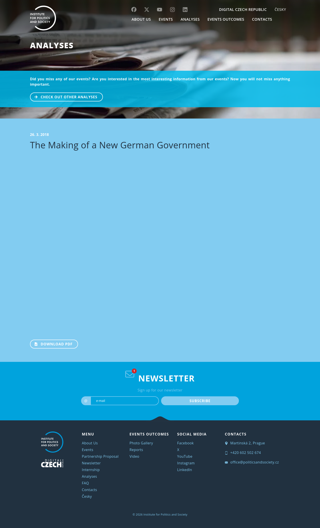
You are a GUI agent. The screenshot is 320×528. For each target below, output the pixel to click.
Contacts (89, 489)
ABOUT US (141, 19)
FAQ (85, 483)
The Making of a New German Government (120, 145)
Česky (280, 9)
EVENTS (166, 19)
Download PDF (51, 344)
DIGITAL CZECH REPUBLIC (243, 9)
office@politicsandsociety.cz (252, 462)
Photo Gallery (141, 443)
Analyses (190, 19)
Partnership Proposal (100, 456)
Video (134, 456)
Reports (136, 449)
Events (87, 449)
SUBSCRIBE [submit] (200, 400)
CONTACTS (262, 19)
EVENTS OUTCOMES (226, 19)
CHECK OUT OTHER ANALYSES (63, 97)
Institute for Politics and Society (166, 514)
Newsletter (91, 463)
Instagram (186, 463)
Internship (91, 469)
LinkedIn (184, 469)
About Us (90, 443)
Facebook (185, 443)
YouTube (184, 456)
